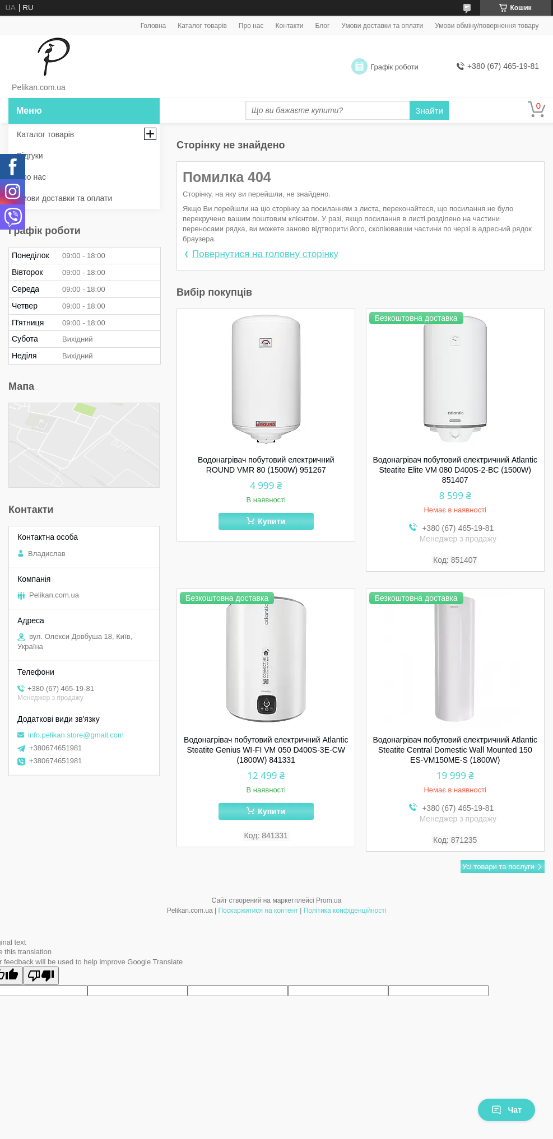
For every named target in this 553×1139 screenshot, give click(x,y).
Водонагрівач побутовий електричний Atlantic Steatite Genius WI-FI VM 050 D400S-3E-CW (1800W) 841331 (266, 749)
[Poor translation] (41, 976)
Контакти (289, 26)
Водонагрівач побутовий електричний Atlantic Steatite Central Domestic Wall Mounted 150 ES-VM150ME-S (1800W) (455, 749)
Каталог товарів (202, 26)
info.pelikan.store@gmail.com (76, 735)
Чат (506, 1110)
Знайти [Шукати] (429, 110)
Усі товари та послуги (498, 866)
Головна (153, 26)
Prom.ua (328, 900)
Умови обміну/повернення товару (486, 26)
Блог (322, 26)
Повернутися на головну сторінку (265, 254)
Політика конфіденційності (345, 910)
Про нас (251, 26)
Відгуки (30, 155)
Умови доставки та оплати (382, 26)
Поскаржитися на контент (258, 910)
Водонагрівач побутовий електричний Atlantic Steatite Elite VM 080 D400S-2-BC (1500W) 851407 (455, 469)
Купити (271, 521)
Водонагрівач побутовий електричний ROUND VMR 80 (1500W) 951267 (266, 464)
